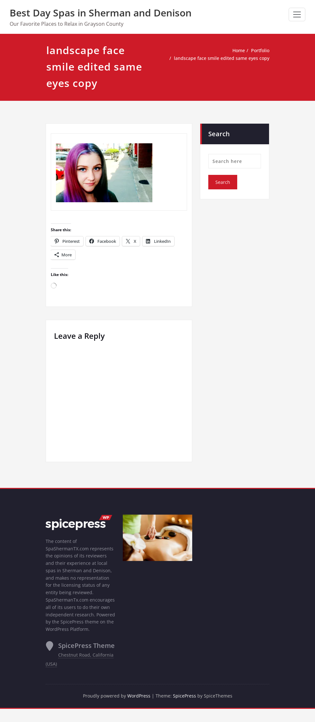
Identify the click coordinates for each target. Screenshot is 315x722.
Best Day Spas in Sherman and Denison (101, 12)
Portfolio (259, 50)
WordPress (139, 709)
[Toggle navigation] (297, 14)
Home (236, 50)
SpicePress (185, 709)
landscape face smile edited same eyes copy (218, 58)
